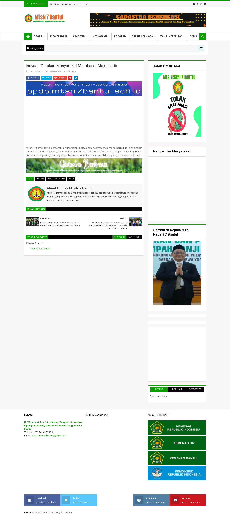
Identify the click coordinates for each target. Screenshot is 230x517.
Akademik (79, 36)
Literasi (40, 179)
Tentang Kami (70, 4)
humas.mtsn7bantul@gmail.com (49, 435)
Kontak (84, 4)
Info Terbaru (59, 36)
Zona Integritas (171, 36)
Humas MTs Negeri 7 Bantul (58, 512)
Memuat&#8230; (177, 188)
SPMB (193, 36)
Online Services (142, 36)
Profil (38, 36)
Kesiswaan (100, 36)
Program (120, 36)
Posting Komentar (40, 248)
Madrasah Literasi (56, 179)
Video (71, 179)
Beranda (55, 4)
